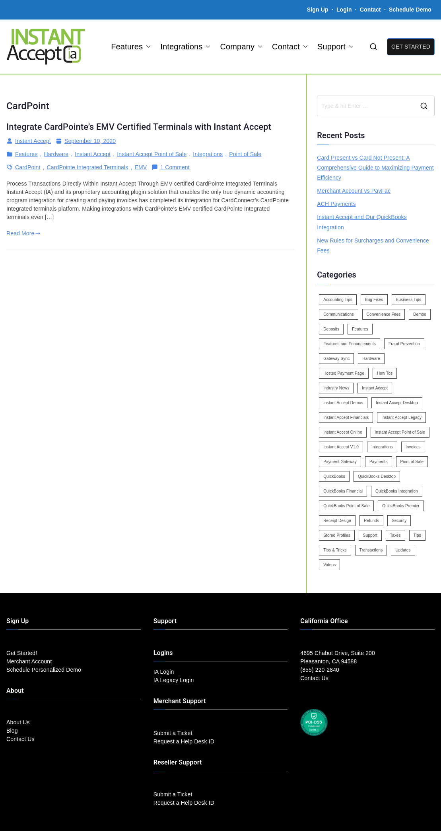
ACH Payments (336, 204)
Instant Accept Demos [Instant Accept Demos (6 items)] (343, 403)
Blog (12, 730)
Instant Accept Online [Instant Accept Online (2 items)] (342, 432)
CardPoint (28, 167)
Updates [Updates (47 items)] (402, 550)
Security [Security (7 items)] (399, 520)
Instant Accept (33, 141)
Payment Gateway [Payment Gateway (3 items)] (340, 461)
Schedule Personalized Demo (43, 670)
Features (131, 46)
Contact (371, 9)
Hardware (56, 154)
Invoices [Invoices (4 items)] (413, 447)
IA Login (163, 672)
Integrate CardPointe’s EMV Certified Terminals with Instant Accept (138, 127)
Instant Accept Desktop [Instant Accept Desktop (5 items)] (397, 403)
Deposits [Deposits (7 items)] (331, 329)
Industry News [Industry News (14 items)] (336, 388)
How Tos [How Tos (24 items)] (384, 373)
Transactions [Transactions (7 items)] (371, 550)
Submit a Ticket (172, 733)
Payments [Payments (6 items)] (378, 461)
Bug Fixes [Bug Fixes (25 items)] (374, 299)
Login (344, 9)
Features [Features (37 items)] (360, 329)
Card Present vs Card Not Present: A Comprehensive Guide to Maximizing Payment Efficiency (375, 167)
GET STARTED (410, 46)
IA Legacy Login (173, 680)
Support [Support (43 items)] (370, 535)
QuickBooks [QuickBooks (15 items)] (334, 476)
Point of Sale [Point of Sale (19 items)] (412, 461)
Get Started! (21, 653)
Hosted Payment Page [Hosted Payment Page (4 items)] (343, 373)
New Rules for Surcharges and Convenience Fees (373, 245)
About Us (18, 722)
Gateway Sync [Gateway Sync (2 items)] (336, 358)
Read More (23, 233)
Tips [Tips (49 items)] (417, 535)
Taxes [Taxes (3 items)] (395, 535)
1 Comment (175, 167)
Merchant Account (29, 661)
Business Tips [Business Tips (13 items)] (409, 299)
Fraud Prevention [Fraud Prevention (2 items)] (404, 344)
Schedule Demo (410, 9)
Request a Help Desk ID (183, 741)
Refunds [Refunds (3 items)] (371, 520)
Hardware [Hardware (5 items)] (371, 358)
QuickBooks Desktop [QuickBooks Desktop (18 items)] (377, 476)
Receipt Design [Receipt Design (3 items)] (337, 520)
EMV (140, 167)
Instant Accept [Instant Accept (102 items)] (375, 388)
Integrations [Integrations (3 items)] (382, 447)
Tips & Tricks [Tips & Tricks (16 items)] (335, 550)
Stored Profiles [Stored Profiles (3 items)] (336, 535)
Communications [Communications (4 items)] (338, 314)
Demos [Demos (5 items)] (419, 314)
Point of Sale (245, 154)
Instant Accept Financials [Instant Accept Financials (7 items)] (346, 417)
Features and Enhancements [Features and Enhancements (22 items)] (349, 344)
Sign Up (317, 9)
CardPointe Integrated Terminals (87, 167)
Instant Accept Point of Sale (152, 154)
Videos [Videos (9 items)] (329, 565)
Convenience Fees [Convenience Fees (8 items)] (384, 314)
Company (241, 46)
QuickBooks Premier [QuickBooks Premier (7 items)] (401, 506)
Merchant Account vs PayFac (353, 191)
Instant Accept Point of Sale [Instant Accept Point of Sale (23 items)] (400, 432)
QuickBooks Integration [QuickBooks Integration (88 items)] (396, 491)
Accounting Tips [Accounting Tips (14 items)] (337, 299)
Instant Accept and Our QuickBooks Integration (362, 222)
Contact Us (20, 739)
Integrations (185, 46)
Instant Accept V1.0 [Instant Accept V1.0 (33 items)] (341, 447)
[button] (147, 46)
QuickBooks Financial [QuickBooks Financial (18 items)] (343, 491)
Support (335, 46)
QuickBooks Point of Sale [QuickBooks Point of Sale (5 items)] (346, 506)
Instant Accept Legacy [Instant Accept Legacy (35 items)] (401, 417)
